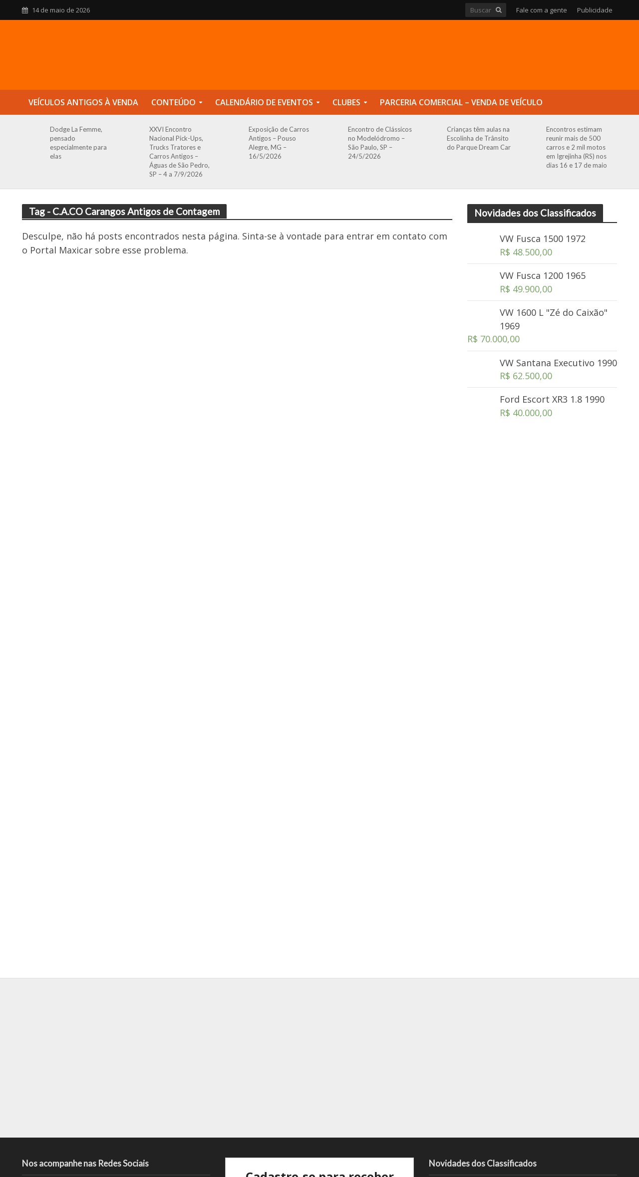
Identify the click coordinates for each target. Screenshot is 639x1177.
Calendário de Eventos (264, 102)
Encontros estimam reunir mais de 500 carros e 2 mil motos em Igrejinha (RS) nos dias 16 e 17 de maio (576, 147)
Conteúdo (173, 102)
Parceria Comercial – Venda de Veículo (461, 102)
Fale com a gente (541, 9)
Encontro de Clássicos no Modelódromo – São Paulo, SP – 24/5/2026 (380, 142)
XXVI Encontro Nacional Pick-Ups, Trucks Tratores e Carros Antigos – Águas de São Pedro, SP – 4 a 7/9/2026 (179, 151)
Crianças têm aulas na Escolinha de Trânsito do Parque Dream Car (479, 138)
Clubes (346, 102)
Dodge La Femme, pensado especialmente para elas (78, 142)
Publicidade (595, 9)
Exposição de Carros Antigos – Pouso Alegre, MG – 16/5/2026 (279, 142)
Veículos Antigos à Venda (83, 102)
